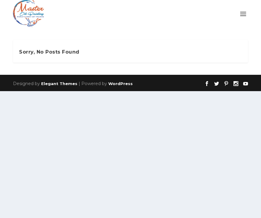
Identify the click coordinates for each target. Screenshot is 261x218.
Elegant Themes (59, 83)
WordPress (120, 83)
